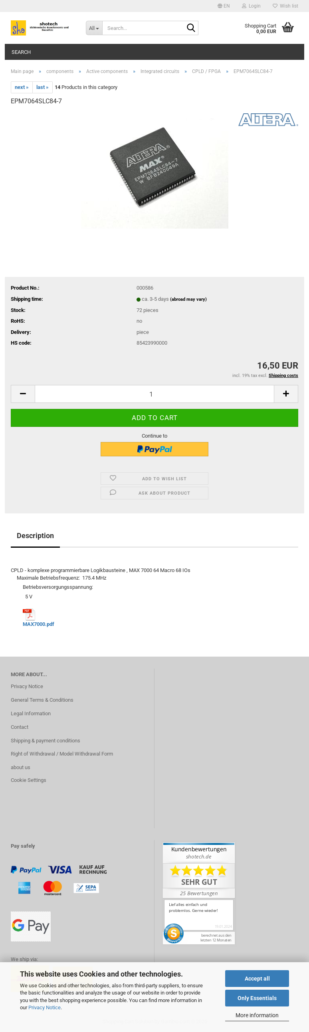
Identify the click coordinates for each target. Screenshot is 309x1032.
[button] (224, 6)
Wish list (285, 6)
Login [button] (251, 6)
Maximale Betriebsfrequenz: (48, 578)
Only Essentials (257, 998)
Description (35, 535)
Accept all (257, 978)
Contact (19, 727)
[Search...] (94, 28)
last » (42, 87)
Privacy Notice (44, 1007)
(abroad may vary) (188, 299)
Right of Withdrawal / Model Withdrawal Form (62, 754)
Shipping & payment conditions (45, 741)
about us (20, 767)
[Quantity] (154, 394)
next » (22, 87)
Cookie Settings (28, 780)
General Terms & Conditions (42, 700)
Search (21, 52)
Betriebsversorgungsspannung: (39, 587)
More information (257, 1015)
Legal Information (31, 713)
